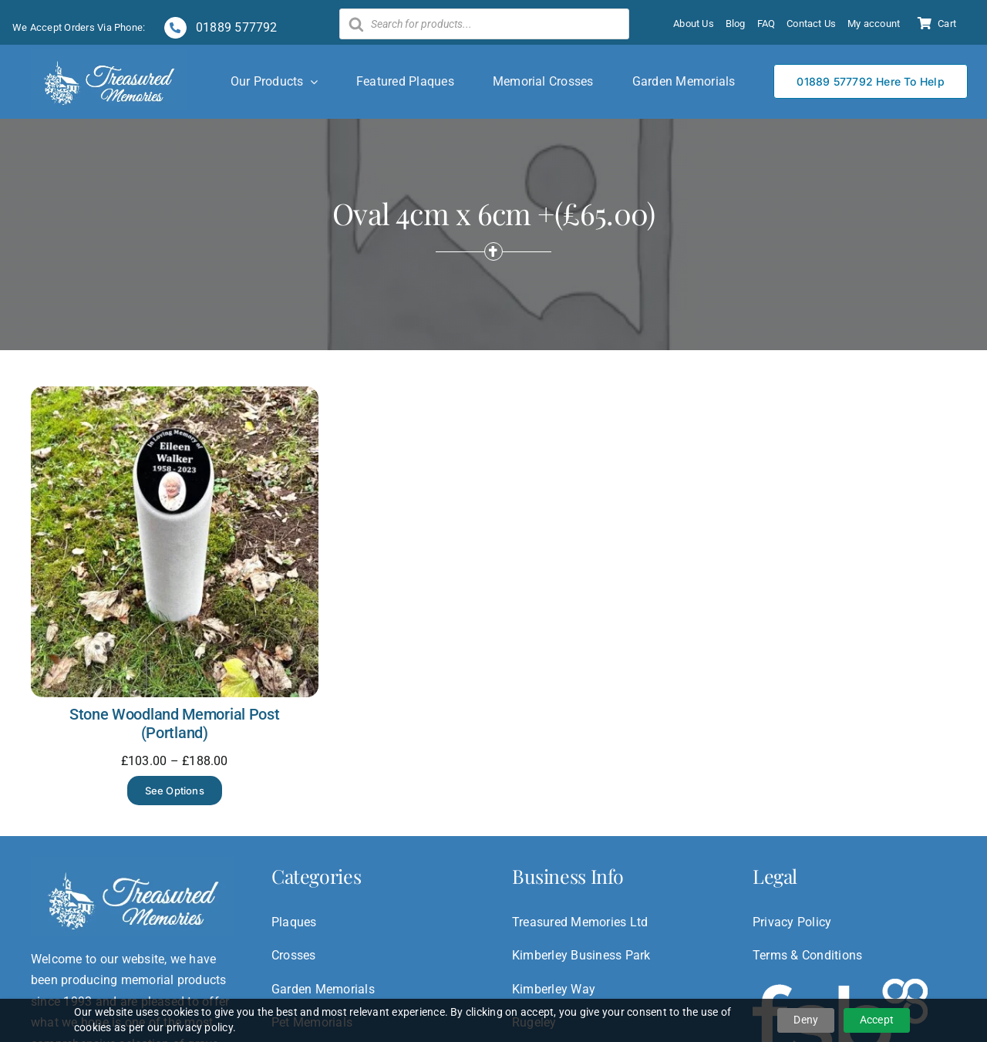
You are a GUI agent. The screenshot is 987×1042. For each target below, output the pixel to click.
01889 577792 (235, 27)
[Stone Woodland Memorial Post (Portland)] (174, 396)
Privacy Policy (792, 922)
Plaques (294, 922)
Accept (877, 1019)
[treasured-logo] (109, 55)
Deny (805, 1019)
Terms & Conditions (807, 955)
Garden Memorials (323, 989)
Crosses (293, 955)
